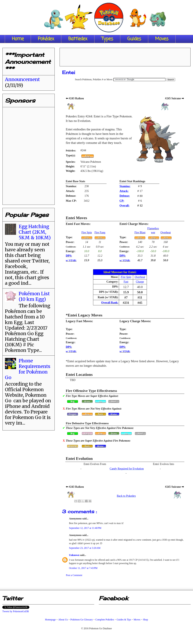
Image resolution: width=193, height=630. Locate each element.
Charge (140, 281)
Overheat (165, 232)
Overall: (125, 205)
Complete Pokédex (104, 619)
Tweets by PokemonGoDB (15, 611)
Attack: (124, 191)
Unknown (74, 555)
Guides (134, 39)
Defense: (125, 195)
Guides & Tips (124, 619)
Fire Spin (86, 232)
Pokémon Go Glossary (81, 619)
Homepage (50, 619)
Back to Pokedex (126, 495)
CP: (122, 200)
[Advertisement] (125, 56)
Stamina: (125, 186)
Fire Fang (99, 232)
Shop (145, 619)
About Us (63, 619)
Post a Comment (74, 575)
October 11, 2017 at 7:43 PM (83, 568)
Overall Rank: (109, 302)
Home (18, 39)
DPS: (69, 255)
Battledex (77, 39)
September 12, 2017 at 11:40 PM (85, 528)
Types (107, 39)
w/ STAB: (71, 260)
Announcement (22, 79)
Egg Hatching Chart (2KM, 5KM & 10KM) (35, 232)
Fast (126, 281)
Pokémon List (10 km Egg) (34, 296)
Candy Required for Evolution (127, 468)
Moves (161, 39)
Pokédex (46, 39)
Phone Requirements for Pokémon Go (27, 369)
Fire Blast (139, 232)
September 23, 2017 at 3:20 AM (84, 548)
